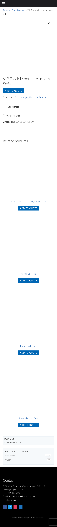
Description (13, 106)
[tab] (13, 107)
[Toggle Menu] (3, 3)
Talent (8, 460)
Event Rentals (10, 455)
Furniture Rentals (37, 97)
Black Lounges (19, 10)
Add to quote (13, 90)
